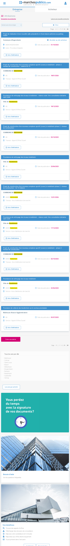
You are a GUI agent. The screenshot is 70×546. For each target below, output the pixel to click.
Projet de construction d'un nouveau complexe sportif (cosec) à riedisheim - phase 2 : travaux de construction (32, 248)
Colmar (6, 360)
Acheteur (52, 9)
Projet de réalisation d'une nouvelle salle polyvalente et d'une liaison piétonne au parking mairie (33, 34)
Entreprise (17, 9)
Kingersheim (8, 369)
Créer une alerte (10, 339)
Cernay (6, 378)
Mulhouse (7, 358)
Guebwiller (7, 376)
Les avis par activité (11, 387)
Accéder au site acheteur (57, 40)
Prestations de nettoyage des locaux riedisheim (19, 157)
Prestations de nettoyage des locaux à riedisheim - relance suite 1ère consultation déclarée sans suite (34, 96)
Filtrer (55, 25)
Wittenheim (8, 367)
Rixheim (7, 371)
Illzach (6, 365)
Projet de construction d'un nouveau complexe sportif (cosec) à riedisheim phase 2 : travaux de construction (35, 127)
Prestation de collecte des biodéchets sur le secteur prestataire (25, 308)
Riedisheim (8, 373)
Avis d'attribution (12, 55)
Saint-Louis (8, 362)
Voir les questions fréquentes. (13, 477)
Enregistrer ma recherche (8, 19)
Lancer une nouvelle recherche (60, 19)
